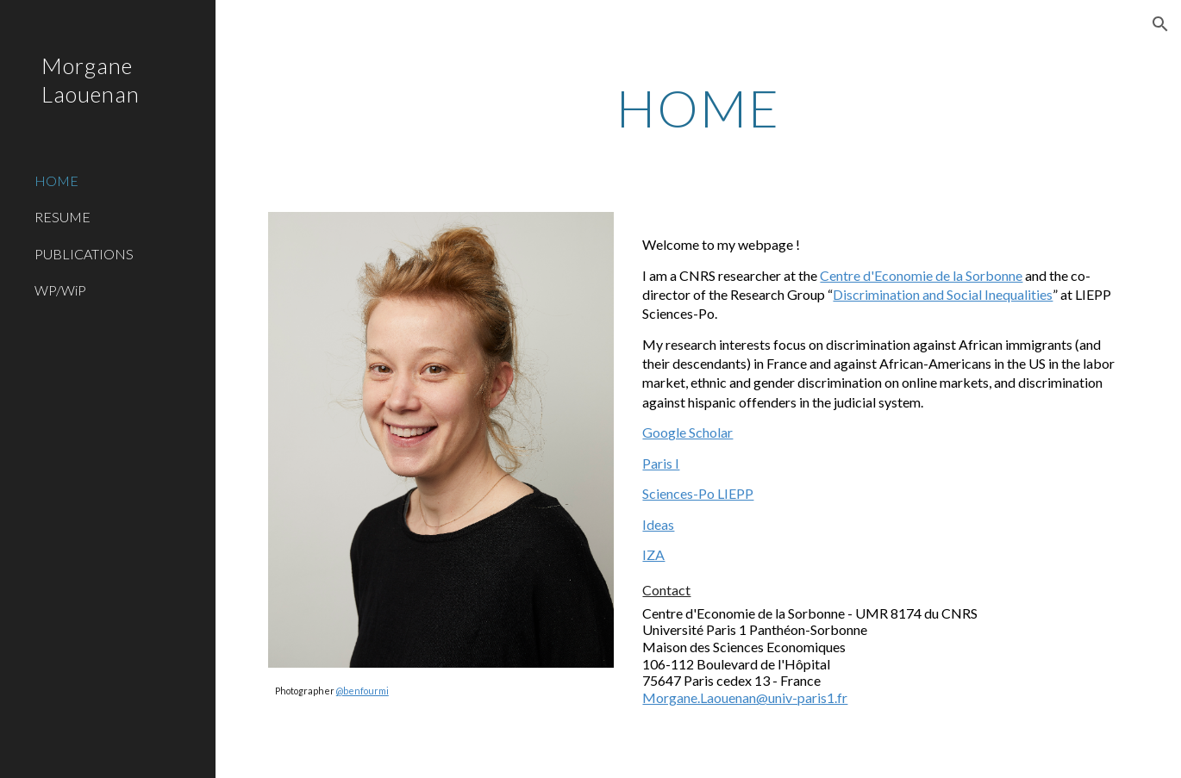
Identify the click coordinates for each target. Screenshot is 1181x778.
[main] (698, 107)
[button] (1160, 24)
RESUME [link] (62, 217)
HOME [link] (56, 180)
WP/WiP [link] (60, 290)
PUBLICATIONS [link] (84, 254)
